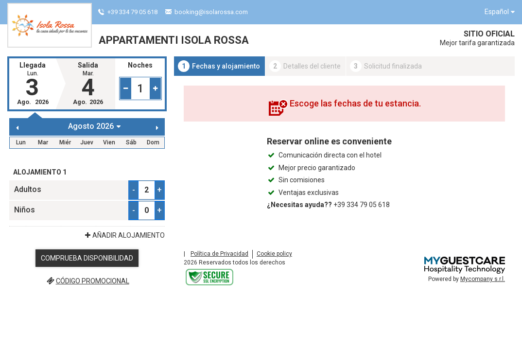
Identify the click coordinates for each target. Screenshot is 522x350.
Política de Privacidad (219, 253)
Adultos (27, 189)
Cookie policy (274, 253)
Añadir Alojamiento (124, 235)
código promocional (87, 281)
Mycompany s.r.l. (482, 279)
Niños (24, 209)
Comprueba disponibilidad (87, 258)
